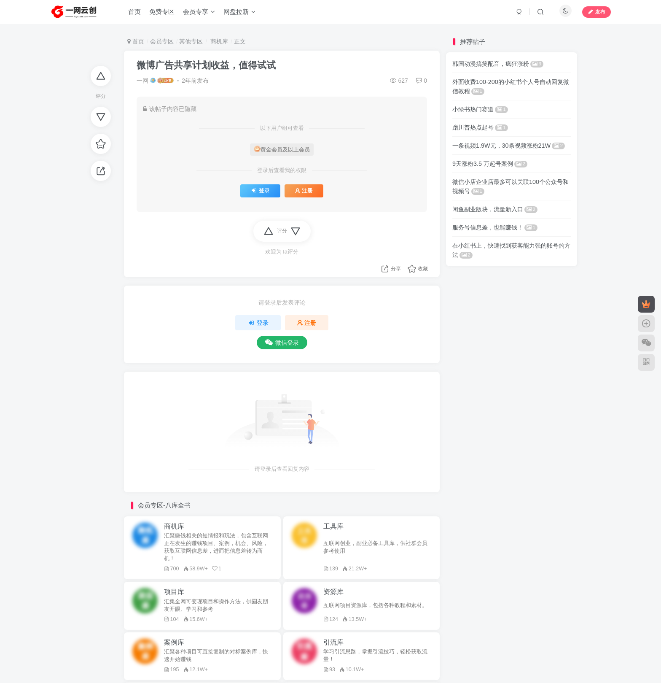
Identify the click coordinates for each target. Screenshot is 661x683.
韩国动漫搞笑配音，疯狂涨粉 (497, 63)
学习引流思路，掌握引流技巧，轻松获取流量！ (375, 655)
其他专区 (191, 41)
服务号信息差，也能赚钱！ (494, 227)
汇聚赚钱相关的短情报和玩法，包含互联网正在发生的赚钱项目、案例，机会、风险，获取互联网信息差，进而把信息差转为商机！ (216, 547)
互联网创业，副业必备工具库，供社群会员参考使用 (375, 547)
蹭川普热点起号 (480, 127)
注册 (304, 191)
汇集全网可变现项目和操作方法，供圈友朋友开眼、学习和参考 (216, 605)
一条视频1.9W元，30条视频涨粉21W (508, 145)
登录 (260, 191)
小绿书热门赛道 (480, 109)
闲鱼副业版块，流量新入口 (494, 209)
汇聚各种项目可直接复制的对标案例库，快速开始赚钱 (216, 655)
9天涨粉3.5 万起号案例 (489, 163)
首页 (135, 41)
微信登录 (282, 342)
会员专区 (162, 41)
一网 (142, 80)
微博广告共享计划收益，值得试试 (206, 65)
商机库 (218, 41)
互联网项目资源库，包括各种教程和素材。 (375, 605)
